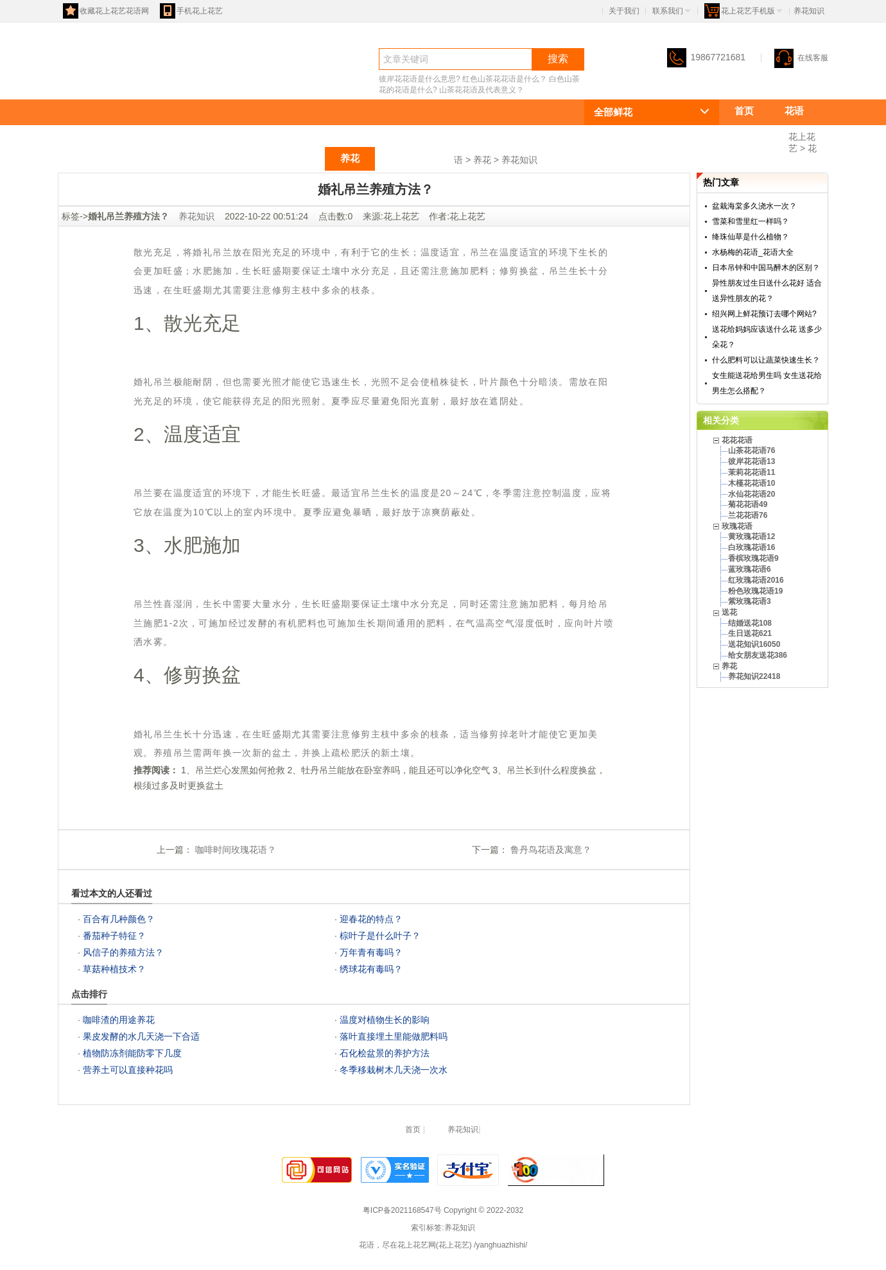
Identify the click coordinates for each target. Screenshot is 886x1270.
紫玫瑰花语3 (749, 601)
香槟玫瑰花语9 (753, 558)
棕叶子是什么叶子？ (380, 936)
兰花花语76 (747, 515)
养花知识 (519, 160)
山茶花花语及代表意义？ (481, 89)
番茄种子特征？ (114, 936)
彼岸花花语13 (751, 461)
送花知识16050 (754, 644)
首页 (744, 110)
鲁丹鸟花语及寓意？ (549, 850)
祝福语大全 (414, 158)
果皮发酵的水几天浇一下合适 (141, 1036)
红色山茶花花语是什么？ (504, 78)
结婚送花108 (750, 623)
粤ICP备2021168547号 (402, 1210)
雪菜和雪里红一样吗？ (750, 221)
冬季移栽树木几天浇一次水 (393, 1070)
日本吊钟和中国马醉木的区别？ (766, 267)
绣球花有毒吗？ (371, 969)
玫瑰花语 (240, 158)
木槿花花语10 (751, 483)
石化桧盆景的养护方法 (385, 1053)
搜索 (558, 58)
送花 (299, 158)
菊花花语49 (747, 504)
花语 (81, 81)
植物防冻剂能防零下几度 (132, 1053)
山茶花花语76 (751, 450)
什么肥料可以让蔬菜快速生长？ (766, 360)
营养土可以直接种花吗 (128, 1070)
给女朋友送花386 (757, 655)
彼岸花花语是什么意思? (419, 78)
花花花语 (753, 134)
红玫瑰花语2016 (756, 580)
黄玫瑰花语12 (751, 536)
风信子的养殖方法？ (123, 952)
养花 (350, 158)
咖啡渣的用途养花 (119, 1020)
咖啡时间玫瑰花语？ (234, 850)
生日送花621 (750, 633)
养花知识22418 (754, 676)
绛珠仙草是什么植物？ (750, 236)
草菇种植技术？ (114, 969)
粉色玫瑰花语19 (755, 591)
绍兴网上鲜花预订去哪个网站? (764, 313)
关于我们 (624, 10)
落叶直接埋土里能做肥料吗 (393, 1036)
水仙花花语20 (751, 494)
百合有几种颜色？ (119, 919)
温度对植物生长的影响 (385, 1020)
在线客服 (801, 57)
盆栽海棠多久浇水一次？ (754, 206)
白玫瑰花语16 (751, 547)
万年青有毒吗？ (371, 952)
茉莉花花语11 (751, 472)
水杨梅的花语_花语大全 (753, 252)
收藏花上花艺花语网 (106, 11)
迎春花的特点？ (371, 919)
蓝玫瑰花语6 (749, 569)
